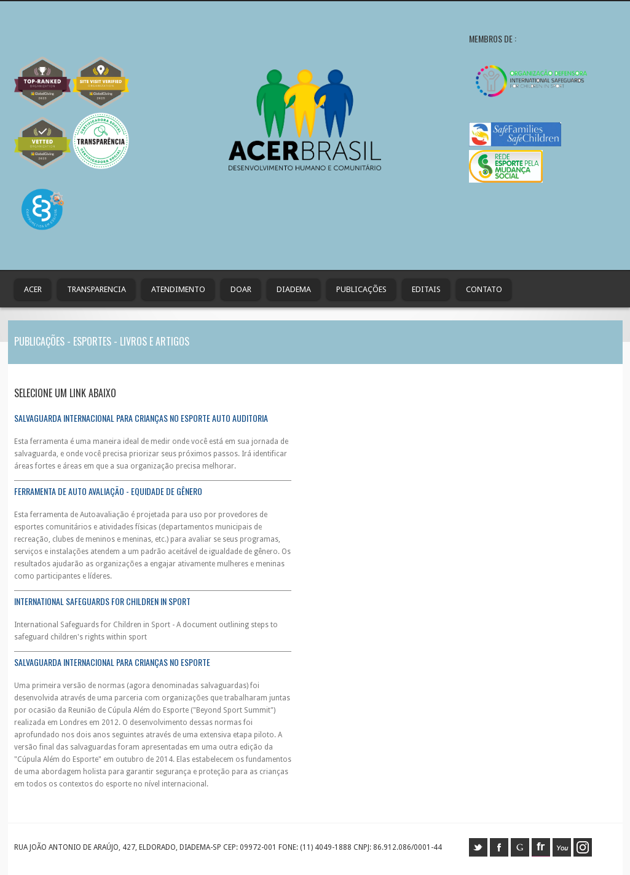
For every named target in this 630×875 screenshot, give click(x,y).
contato (484, 289)
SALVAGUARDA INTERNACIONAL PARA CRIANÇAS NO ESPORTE (112, 661)
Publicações (361, 289)
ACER (33, 289)
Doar (240, 289)
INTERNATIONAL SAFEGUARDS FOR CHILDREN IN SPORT (102, 601)
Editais (426, 289)
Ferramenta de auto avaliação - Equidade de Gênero (108, 491)
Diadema (294, 289)
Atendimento (178, 289)
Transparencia (96, 289)
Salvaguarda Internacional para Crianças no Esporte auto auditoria (141, 417)
